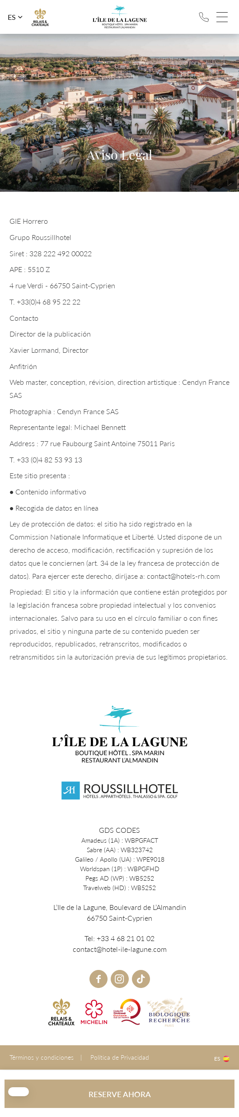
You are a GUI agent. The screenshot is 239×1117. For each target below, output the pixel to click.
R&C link (40, 17)
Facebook (98, 979)
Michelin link (94, 1012)
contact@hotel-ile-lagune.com (120, 949)
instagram (120, 979)
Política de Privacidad (119, 1057)
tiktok (141, 979)
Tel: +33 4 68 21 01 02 (203, 17)
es (12, 17)
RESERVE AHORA (120, 1094)
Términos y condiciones (41, 1057)
